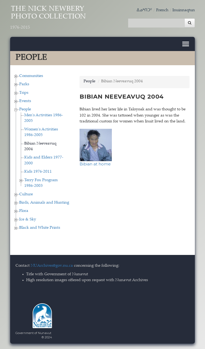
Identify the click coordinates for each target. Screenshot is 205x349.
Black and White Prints (39, 228)
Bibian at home (95, 163)
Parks (24, 84)
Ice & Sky (27, 220)
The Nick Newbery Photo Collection (48, 18)
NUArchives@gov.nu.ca (52, 266)
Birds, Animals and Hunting (44, 203)
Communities (31, 76)
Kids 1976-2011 (38, 172)
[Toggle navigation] (185, 44)
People (25, 109)
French (162, 10)
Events (25, 101)
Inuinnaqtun (183, 10)
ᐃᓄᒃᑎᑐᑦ (144, 10)
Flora (23, 211)
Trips (23, 93)
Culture (26, 194)
